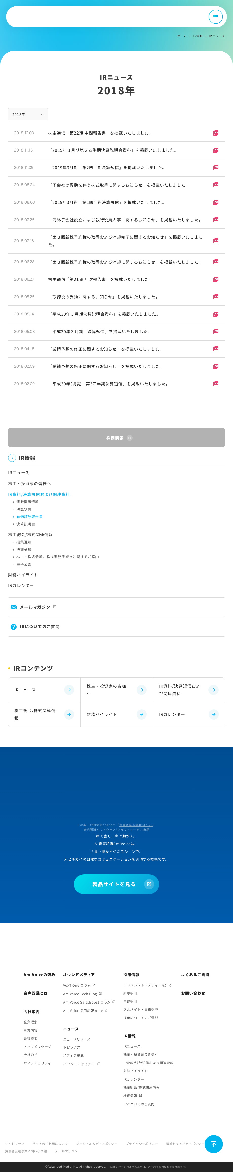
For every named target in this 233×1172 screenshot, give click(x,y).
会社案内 (32, 1011)
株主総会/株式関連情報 (30, 534)
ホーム (182, 36)
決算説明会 (25, 523)
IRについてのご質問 (40, 626)
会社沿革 (30, 1054)
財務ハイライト (23, 575)
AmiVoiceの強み (39, 974)
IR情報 (198, 36)
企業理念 (30, 1021)
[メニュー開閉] (216, 17)
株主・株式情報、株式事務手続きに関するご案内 (57, 556)
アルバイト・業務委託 (140, 1009)
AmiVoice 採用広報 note (83, 1010)
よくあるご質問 (195, 974)
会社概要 (30, 1038)
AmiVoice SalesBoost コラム (87, 1002)
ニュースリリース (76, 1039)
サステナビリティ (37, 1063)
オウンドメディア (79, 974)
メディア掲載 (73, 1055)
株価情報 (130, 1095)
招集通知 (23, 541)
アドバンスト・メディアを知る (147, 984)
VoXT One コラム (77, 985)
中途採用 (130, 1001)
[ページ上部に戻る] (214, 1144)
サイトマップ (14, 1143)
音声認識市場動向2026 (136, 825)
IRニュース (18, 472)
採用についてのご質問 (140, 1017)
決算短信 (23, 509)
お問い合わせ (193, 993)
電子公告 (23, 564)
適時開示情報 (27, 501)
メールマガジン (35, 607)
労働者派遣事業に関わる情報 (26, 1151)
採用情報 (131, 974)
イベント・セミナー (79, 1064)
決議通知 (23, 549)
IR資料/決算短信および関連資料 (189, 689)
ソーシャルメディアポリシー (97, 1143)
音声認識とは (36, 993)
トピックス (72, 1047)
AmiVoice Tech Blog (80, 993)
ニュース (71, 1028)
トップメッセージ (37, 1046)
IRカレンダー (21, 585)
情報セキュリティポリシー (185, 1143)
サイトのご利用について (50, 1143)
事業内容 (30, 1030)
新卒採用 (130, 993)
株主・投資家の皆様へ (29, 483)
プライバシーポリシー (142, 1143)
